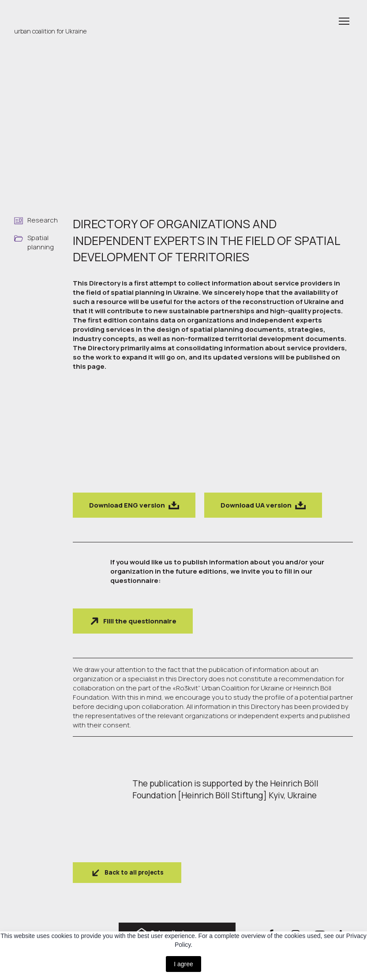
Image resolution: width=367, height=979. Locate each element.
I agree (183, 964)
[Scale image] (105, 434)
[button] (134, 505)
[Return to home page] (55, 16)
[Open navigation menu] (344, 21)
